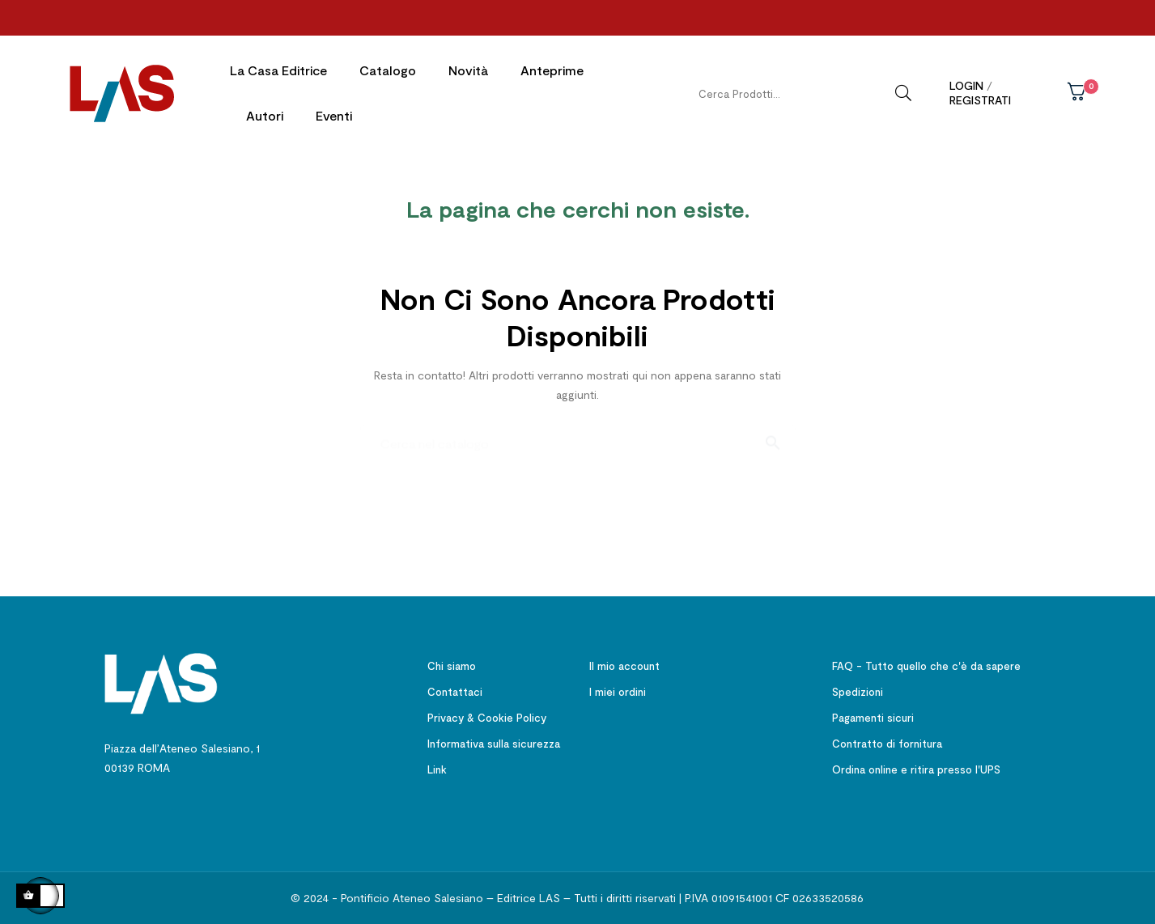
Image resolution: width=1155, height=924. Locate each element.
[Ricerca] (578, 434)
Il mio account (624, 664)
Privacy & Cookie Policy (486, 716)
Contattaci (454, 690)
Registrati (980, 100)
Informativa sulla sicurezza (493, 741)
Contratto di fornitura (887, 741)
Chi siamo (451, 664)
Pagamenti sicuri (873, 716)
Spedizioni (857, 690)
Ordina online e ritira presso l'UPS (916, 767)
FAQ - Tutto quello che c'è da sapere (926, 664)
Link (437, 767)
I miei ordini (617, 690)
